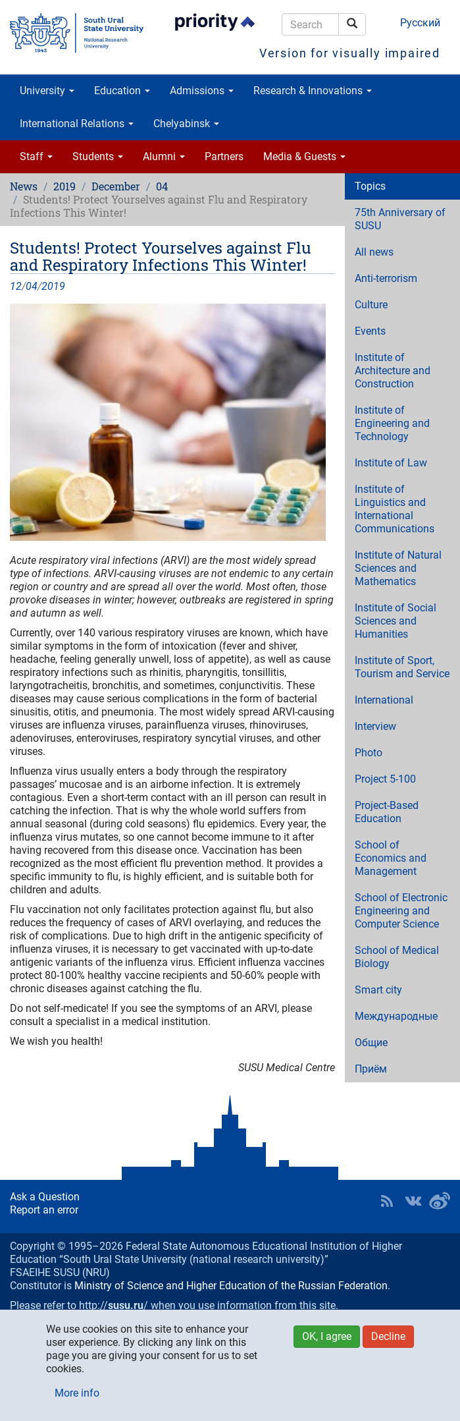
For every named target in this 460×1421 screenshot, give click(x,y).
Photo (368, 752)
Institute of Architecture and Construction (392, 370)
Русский (420, 22)
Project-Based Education (387, 812)
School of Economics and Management (390, 858)
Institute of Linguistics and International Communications (394, 509)
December (115, 186)
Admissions (202, 90)
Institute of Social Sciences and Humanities (395, 620)
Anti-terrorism (386, 278)
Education (122, 90)
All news (374, 252)
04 (162, 186)
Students (97, 156)
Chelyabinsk (186, 123)
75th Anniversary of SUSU (400, 219)
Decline (388, 1336)
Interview (375, 726)
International (384, 700)
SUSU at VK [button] (413, 1201)
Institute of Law (391, 463)
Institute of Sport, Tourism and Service (402, 667)
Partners (224, 156)
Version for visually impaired (349, 53)
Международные (396, 1016)
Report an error (44, 1210)
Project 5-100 (385, 779)
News (24, 186)
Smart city (378, 990)
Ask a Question (45, 1196)
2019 (64, 186)
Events (370, 331)
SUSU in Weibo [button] (439, 1201)
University (47, 90)
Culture (371, 304)
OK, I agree (326, 1336)
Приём (371, 1069)
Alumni (164, 156)
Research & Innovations (312, 90)
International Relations (77, 123)
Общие (371, 1042)
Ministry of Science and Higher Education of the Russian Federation (231, 1285)
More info (77, 1393)
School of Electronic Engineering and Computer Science (401, 910)
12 (16, 286)
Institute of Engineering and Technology (392, 423)
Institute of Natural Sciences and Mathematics (398, 568)
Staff (36, 156)
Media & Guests (304, 156)
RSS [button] (386, 1201)
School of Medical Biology (397, 957)
